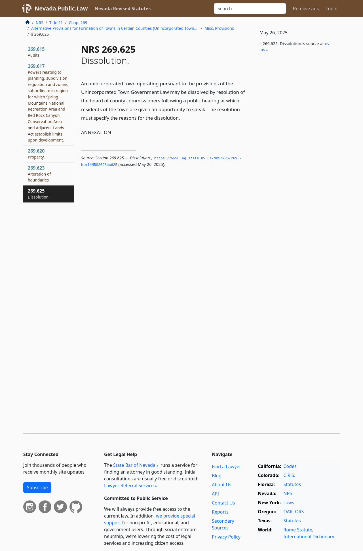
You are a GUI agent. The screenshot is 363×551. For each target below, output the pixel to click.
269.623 (39, 174)
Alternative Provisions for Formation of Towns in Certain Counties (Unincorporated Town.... (115, 28)
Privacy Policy (226, 537)
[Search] (250, 8)
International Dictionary (308, 536)
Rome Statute (297, 530)
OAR (287, 511)
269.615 (36, 52)
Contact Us (223, 503)
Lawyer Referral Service (129, 485)
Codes (289, 466)
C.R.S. (289, 475)
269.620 (36, 154)
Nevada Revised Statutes (123, 8)
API (215, 494)
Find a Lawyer (226, 466)
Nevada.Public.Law (61, 8)
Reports (220, 512)
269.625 (39, 194)
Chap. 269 (78, 22)
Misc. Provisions (219, 28)
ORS (299, 511)
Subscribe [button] (37, 487)
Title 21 (56, 22)
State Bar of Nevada (134, 465)
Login (331, 8)
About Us (221, 485)
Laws (288, 502)
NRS (39, 22)
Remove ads (306, 8)
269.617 (48, 103)
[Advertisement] (297, 151)
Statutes (292, 484)
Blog (216, 475)
